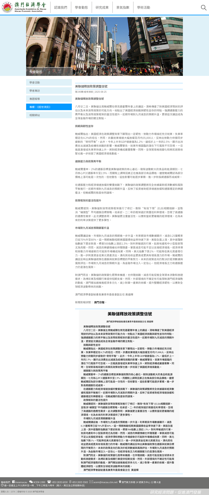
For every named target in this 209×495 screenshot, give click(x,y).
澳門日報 (99, 302)
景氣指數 (122, 7)
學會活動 (34, 82)
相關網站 (34, 115)
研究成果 (102, 7)
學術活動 (143, 7)
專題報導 (34, 99)
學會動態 (81, 7)
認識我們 (60, 7)
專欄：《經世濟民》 (40, 107)
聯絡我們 (5, 482)
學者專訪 (34, 91)
